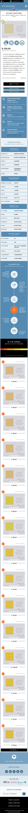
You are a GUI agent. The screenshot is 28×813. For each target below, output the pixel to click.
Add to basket (13, 88)
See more (14, 749)
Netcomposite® (16, 811)
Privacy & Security (14, 799)
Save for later (14, 91)
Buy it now (14, 84)
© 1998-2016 (7, 810)
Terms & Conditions (14, 802)
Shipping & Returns (14, 805)
